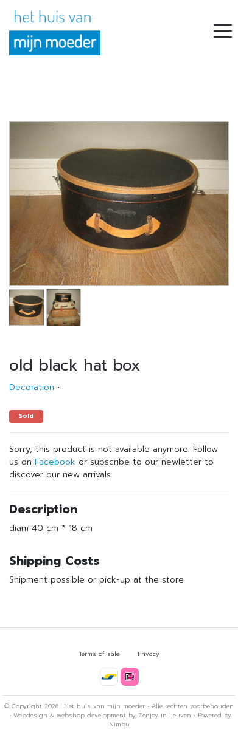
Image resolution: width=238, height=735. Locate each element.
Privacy (148, 653)
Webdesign (30, 715)
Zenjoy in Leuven (164, 715)
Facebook (55, 462)
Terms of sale (99, 653)
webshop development (91, 715)
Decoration (31, 387)
